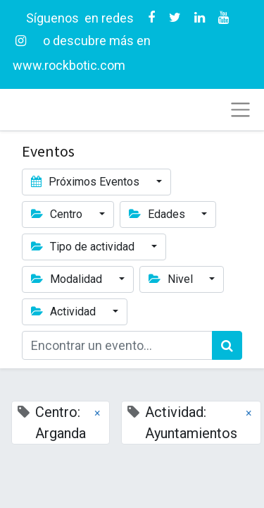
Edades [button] (158, 214)
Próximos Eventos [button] (86, 181)
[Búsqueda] (227, 345)
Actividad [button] (65, 311)
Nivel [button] (172, 279)
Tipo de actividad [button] (84, 246)
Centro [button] (58, 214)
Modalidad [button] (68, 279)
